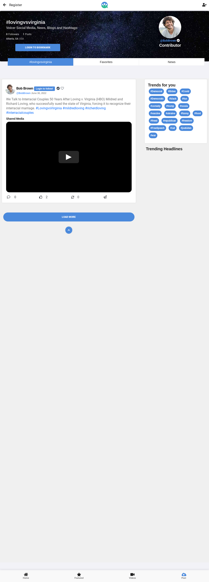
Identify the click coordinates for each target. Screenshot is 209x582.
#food (197, 113)
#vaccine (155, 113)
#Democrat (156, 91)
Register (13, 5)
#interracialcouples (20, 113)
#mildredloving (73, 108)
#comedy (155, 106)
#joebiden (186, 128)
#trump (170, 106)
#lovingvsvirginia (40, 62)
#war (153, 135)
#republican (169, 120)
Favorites (106, 62)
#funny (185, 113)
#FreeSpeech (157, 128)
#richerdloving (95, 108)
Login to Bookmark (37, 47)
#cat (172, 128)
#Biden (172, 91)
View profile (176, 356)
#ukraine (170, 113)
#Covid (185, 91)
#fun (184, 98)
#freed (153, 120)
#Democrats (156, 98)
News (172, 62)
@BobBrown (23, 93)
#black (172, 98)
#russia (184, 106)
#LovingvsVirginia (49, 108)
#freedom (187, 120)
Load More (69, 217)
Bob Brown (25, 88)
